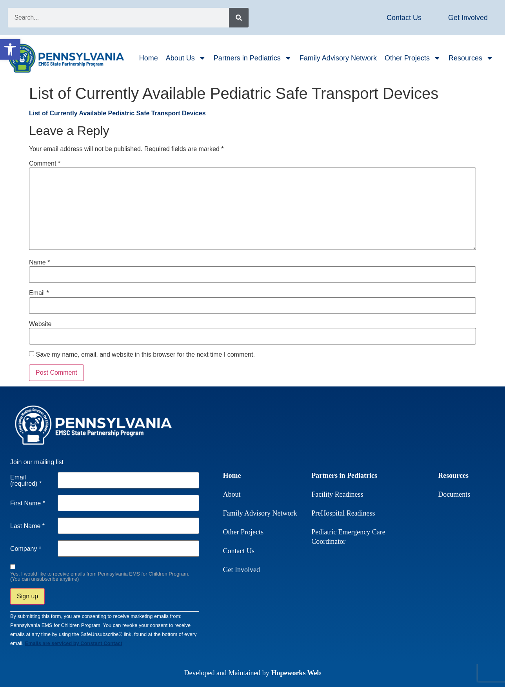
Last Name (27, 526)
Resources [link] (471, 58)
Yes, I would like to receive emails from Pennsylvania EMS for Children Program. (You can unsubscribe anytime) (99, 577)
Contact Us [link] (239, 551)
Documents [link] (454, 494)
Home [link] (148, 58)
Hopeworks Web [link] (296, 673)
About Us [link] (186, 58)
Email (39, 293)
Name (39, 262)
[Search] (239, 17)
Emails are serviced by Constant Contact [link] (73, 643)
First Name (27, 503)
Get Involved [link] (241, 570)
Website (40, 324)
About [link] (232, 494)
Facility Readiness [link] (337, 494)
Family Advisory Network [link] (338, 58)
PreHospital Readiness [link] (343, 513)
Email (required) (26, 480)
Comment (44, 163)
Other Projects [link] (413, 58)
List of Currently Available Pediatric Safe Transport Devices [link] (117, 113)
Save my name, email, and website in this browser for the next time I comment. (145, 355)
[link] (10, 49)
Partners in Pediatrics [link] (253, 58)
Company (25, 549)
